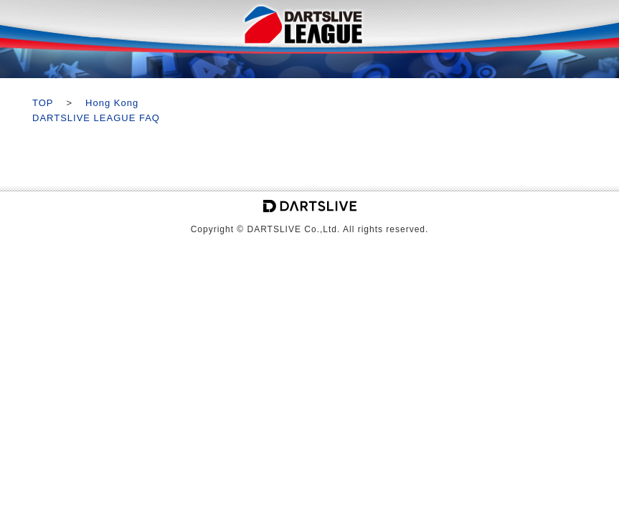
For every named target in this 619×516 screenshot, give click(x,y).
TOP (43, 102)
